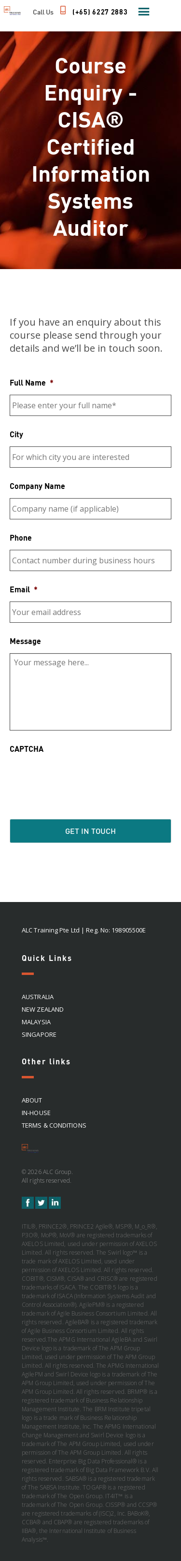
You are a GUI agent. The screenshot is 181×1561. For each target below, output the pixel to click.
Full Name (32, 382)
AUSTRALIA (38, 996)
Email (24, 589)
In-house (36, 1112)
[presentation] (83, 780)
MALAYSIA (36, 1021)
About (32, 1100)
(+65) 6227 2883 (100, 12)
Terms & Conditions (54, 1125)
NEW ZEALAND (43, 1009)
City (16, 434)
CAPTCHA (26, 748)
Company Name (37, 485)
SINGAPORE (39, 1034)
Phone (21, 537)
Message (25, 640)
